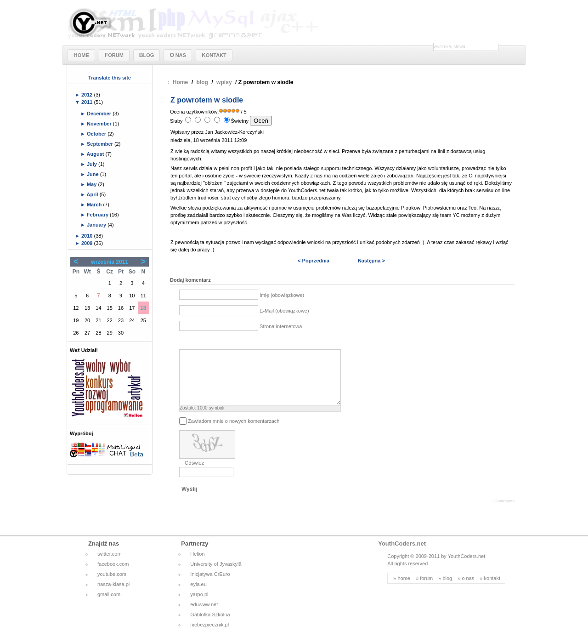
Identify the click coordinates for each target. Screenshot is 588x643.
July (92, 164)
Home (180, 82)
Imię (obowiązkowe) (282, 295)
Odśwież (194, 474)
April (93, 194)
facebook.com (113, 575)
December (100, 113)
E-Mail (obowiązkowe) (284, 310)
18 (143, 308)
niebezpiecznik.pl (209, 635)
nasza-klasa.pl (113, 595)
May (92, 184)
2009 (87, 243)
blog (202, 82)
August (96, 154)
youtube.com (111, 585)
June (93, 174)
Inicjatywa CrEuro (210, 585)
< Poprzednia (313, 260)
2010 (87, 236)
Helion (197, 565)
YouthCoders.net (402, 554)
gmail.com (108, 605)
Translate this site (109, 77)
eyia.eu (198, 595)
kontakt (492, 589)
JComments (503, 512)
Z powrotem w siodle (206, 100)
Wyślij (189, 500)
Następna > (371, 260)
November (100, 123)
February (98, 214)
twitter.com (109, 565)
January (97, 225)
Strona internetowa (281, 326)
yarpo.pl (199, 605)
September (100, 144)
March (95, 204)
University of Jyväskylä (215, 575)
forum (426, 589)
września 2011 (109, 262)
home (403, 589)
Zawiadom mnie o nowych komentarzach (233, 431)
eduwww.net (204, 615)
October (97, 134)
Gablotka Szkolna (210, 625)
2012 (87, 94)
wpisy (224, 82)
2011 (87, 102)
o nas (468, 589)
